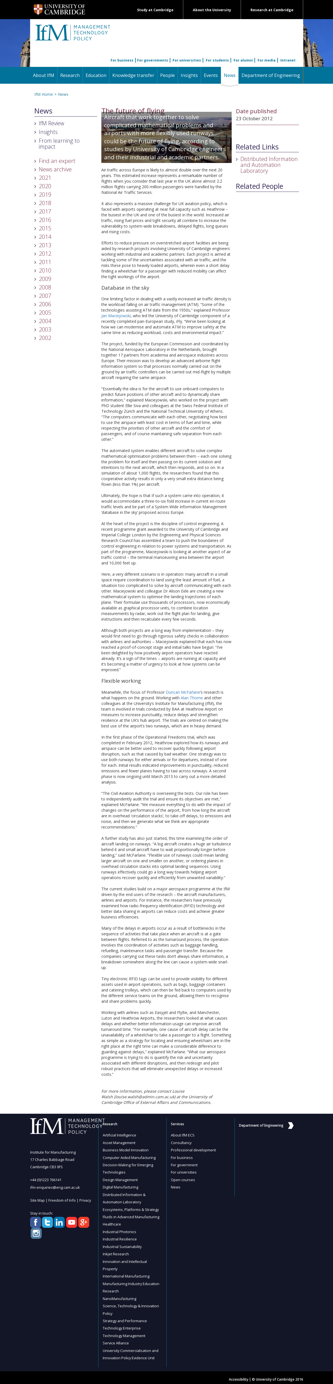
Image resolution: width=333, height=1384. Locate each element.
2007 (45, 296)
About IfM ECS (183, 1135)
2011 (45, 262)
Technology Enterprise (122, 1325)
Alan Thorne (192, 697)
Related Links (257, 147)
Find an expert (57, 161)
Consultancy (181, 1142)
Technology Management (124, 1332)
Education (96, 75)
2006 (45, 304)
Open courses (183, 1178)
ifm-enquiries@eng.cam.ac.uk (55, 1187)
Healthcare (112, 1222)
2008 (45, 287)
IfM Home (43, 94)
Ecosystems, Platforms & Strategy (131, 1208)
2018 (45, 203)
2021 (45, 177)
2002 (45, 338)
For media (267, 60)
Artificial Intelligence (120, 1135)
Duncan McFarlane (183, 692)
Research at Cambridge (272, 10)
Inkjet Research (116, 1251)
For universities (187, 60)
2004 (45, 321)
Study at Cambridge (155, 10)
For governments (152, 60)
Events (211, 75)
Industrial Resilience (120, 1237)
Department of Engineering (271, 75)
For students (217, 60)
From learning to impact (59, 143)
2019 (45, 194)
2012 (45, 253)
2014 (45, 237)
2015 (45, 228)
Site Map (37, 1200)
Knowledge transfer (133, 75)
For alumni (243, 60)
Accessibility (238, 1375)
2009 (45, 279)
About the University (212, 10)
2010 (45, 270)
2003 (45, 329)
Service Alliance (116, 1339)
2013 (45, 245)
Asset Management (119, 1142)
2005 (45, 312)
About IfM (43, 75)
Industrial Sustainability (123, 1244)
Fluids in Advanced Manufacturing (131, 1215)
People (167, 75)
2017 (45, 211)
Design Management (120, 1178)
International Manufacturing (127, 1273)
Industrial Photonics (120, 1230)
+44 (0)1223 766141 (45, 1179)
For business (122, 60)
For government (184, 1164)
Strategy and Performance (125, 1317)
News (231, 75)
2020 (45, 186)
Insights (189, 75)
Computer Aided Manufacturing (129, 1157)
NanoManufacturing (120, 1295)
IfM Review (51, 123)
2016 (45, 220)
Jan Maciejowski (116, 315)
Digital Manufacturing (121, 1186)
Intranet (288, 60)
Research (70, 75)
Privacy (86, 1200)
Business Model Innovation (126, 1149)
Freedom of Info (62, 1200)
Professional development (193, 1149)
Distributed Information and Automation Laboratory (269, 164)
